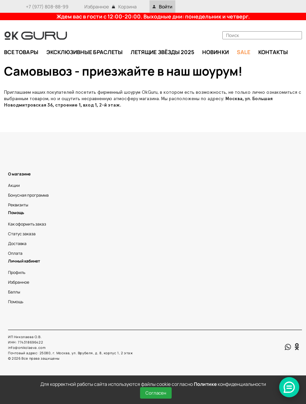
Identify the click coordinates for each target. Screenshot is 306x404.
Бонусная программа (28, 195)
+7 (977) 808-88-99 (47, 6)
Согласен (155, 393)
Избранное (96, 6)
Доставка (17, 243)
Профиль (16, 272)
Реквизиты (18, 205)
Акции (14, 185)
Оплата (15, 253)
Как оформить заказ (27, 224)
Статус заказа (22, 234)
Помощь (15, 302)
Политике (205, 384)
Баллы (14, 292)
